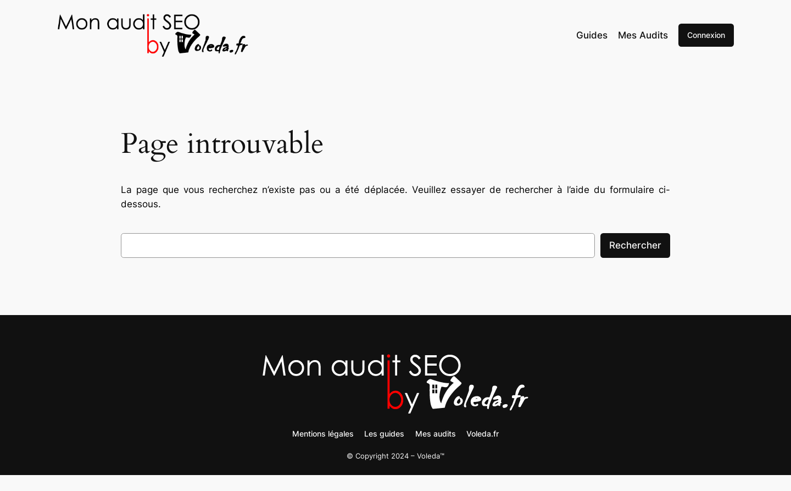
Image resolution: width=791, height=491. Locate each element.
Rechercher (635, 245)
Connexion (706, 35)
